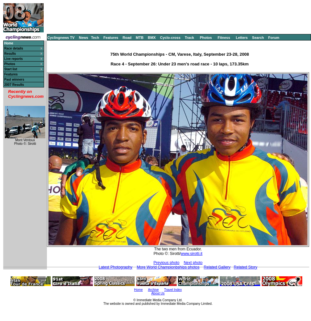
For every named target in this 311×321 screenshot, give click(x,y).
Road (127, 38)
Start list (10, 69)
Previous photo (166, 262)
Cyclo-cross (170, 38)
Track (189, 38)
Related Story (245, 267)
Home (138, 290)
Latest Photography (115, 267)
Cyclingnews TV (60, 38)
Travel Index (173, 290)
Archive (153, 290)
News (83, 38)
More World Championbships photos (168, 267)
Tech (95, 38)
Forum (273, 38)
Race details (13, 48)
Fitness (223, 38)
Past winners (14, 79)
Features (111, 38)
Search (258, 38)
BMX (152, 38)
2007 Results (14, 84)
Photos (206, 38)
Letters (242, 38)
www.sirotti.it (192, 253)
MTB (140, 38)
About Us (157, 293)
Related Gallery (217, 267)
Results (10, 53)
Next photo (193, 262)
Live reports (13, 59)
